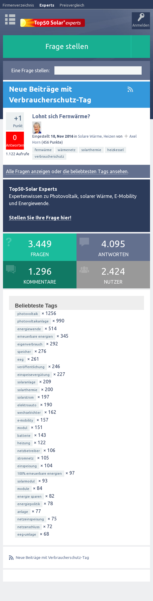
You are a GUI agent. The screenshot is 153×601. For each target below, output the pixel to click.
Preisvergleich (72, 5)
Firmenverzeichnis (18, 5)
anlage (22, 512)
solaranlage (26, 382)
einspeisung (27, 466)
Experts (46, 5)
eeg (20, 359)
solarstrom (25, 397)
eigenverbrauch (29, 344)
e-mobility (25, 420)
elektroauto (26, 405)
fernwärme (43, 150)
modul (22, 428)
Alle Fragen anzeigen (28, 171)
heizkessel (115, 150)
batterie (23, 435)
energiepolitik (28, 504)
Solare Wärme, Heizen (96, 136)
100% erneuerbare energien (39, 473)
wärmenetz (66, 150)
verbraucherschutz (49, 156)
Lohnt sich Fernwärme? (61, 116)
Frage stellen (66, 46)
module (23, 489)
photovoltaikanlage (33, 321)
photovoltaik (27, 314)
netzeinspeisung (30, 519)
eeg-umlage (26, 534)
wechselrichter (29, 412)
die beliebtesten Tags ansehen (95, 171)
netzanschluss (28, 527)
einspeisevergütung (33, 374)
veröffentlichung (31, 367)
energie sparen (29, 496)
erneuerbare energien (35, 336)
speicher (24, 351)
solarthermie (91, 150)
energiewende (29, 329)
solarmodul (26, 481)
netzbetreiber (28, 451)
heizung (23, 443)
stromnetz (25, 458)
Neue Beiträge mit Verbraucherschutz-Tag (52, 557)
